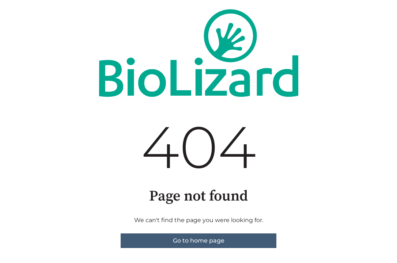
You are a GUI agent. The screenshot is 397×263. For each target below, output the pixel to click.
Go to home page (198, 240)
